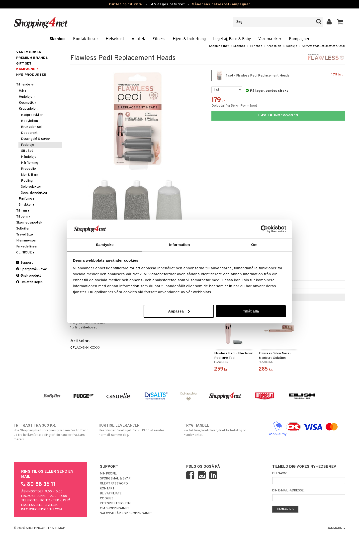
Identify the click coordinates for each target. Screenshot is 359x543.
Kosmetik (28, 103)
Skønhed (58, 39)
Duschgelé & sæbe (35, 139)
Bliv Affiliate (110, 494)
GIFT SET (23, 64)
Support (24, 263)
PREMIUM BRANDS (32, 58)
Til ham (23, 211)
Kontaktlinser (85, 39)
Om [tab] (254, 244)
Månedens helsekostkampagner (221, 4)
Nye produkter (31, 75)
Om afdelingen (29, 282)
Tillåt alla (251, 311)
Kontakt (107, 489)
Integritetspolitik (115, 504)
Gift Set (27, 151)
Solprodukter (31, 187)
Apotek (138, 39)
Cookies (106, 499)
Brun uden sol (31, 127)
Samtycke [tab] (105, 244)
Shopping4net (219, 46)
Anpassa (179, 311)
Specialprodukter (34, 193)
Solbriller (23, 229)
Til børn (23, 217)
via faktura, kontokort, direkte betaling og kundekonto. (222, 430)
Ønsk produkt (28, 276)
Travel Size (24, 235)
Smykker (27, 205)
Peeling (27, 181)
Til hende (256, 46)
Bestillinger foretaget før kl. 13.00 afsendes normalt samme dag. (137, 430)
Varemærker (269, 39)
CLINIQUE (25, 252)
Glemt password (114, 484)
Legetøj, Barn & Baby (232, 39)
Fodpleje (291, 46)
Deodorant (29, 133)
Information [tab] (179, 244)
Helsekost (115, 39)
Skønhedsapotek (29, 223)
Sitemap (58, 528)
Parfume (27, 199)
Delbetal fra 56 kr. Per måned (234, 106)
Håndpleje (28, 157)
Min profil (108, 474)
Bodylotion (29, 121)
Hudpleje (27, 97)
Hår (23, 91)
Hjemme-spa (26, 240)
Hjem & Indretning (189, 39)
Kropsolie (28, 169)
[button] (340, 22)
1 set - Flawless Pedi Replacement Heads (278, 75)
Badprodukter (32, 115)
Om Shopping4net (114, 509)
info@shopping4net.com (41, 510)
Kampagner (299, 39)
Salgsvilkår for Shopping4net (126, 514)
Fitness (159, 39)
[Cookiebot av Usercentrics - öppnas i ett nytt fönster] (264, 229)
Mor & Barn (29, 175)
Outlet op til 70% (125, 4)
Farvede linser (27, 246)
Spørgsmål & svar (31, 269)
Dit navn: (279, 473)
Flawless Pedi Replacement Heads (323, 46)
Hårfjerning (29, 163)
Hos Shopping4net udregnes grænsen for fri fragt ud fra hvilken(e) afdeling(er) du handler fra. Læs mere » (52, 432)
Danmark (336, 528)
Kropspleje (274, 46)
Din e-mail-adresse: (288, 491)
